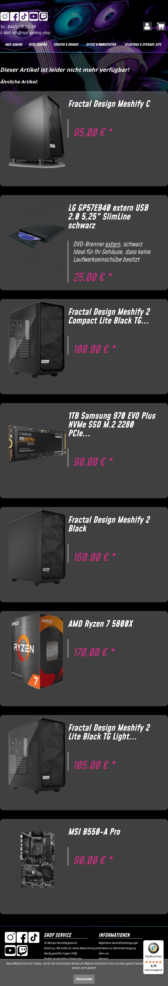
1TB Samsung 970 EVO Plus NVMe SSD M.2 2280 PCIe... (111, 425)
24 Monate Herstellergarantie (60, 943)
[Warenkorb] (161, 26)
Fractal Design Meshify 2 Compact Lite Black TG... (108, 316)
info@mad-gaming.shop (31, 33)
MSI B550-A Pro (94, 832)
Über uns (103, 953)
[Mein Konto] (147, 26)
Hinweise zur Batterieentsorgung (117, 948)
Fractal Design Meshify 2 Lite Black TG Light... (108, 732)
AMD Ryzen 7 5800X (100, 624)
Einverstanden (84, 979)
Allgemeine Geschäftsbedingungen (118, 943)
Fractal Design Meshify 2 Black (108, 524)
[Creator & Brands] (66, 44)
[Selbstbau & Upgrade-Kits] (143, 44)
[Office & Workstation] (101, 44)
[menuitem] (147, 26)
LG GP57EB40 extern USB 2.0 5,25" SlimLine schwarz (108, 217)
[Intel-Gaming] (37, 44)
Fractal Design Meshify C (108, 104)
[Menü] (161, 943)
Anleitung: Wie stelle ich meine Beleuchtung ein (70, 948)
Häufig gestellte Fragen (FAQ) (60, 953)
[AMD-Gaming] (13, 44)
